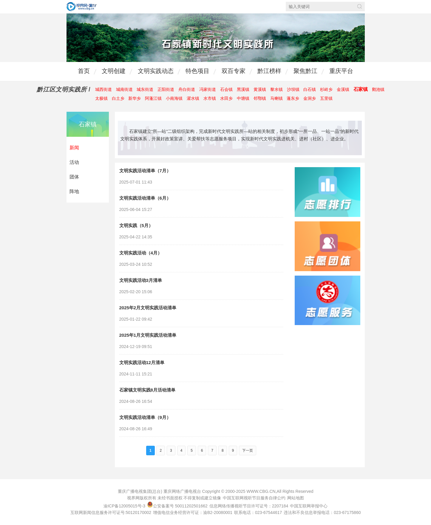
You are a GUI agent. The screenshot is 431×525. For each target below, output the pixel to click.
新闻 (74, 147)
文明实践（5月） (136, 225)
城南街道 (124, 89)
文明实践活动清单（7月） (145, 170)
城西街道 (103, 89)
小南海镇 (174, 98)
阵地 (74, 191)
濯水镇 (193, 98)
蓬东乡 (293, 98)
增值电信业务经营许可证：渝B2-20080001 (192, 512)
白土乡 (118, 98)
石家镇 (360, 89)
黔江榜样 (269, 71)
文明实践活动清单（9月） (145, 417)
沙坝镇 (293, 89)
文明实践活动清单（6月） (145, 198)
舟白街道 (186, 89)
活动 (74, 162)
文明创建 (114, 71)
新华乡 (134, 98)
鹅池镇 (378, 89)
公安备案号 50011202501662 (178, 506)
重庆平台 (341, 71)
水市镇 (209, 98)
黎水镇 (276, 89)
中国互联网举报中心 (309, 506)
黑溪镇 (243, 89)
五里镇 (326, 98)
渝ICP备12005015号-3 (124, 506)
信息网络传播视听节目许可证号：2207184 (248, 506)
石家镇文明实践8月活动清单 (147, 389)
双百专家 (233, 71)
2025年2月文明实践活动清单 (148, 307)
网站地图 (295, 498)
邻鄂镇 (260, 98)
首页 (84, 71)
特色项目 (197, 71)
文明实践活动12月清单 (142, 362)
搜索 (359, 6)
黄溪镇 (260, 89)
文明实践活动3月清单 (140, 280)
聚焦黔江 (305, 71)
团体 (74, 176)
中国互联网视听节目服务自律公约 (254, 498)
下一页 (247, 450)
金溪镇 (343, 89)
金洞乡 (309, 98)
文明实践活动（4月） (140, 252)
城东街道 (145, 89)
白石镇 (309, 89)
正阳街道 (165, 89)
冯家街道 (207, 89)
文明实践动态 (156, 71)
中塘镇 (243, 98)
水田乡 (226, 98)
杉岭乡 (326, 89)
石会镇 (226, 89)
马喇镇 (276, 98)
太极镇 (101, 98)
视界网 (81, 6)
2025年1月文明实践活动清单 (148, 335)
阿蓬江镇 (153, 98)
